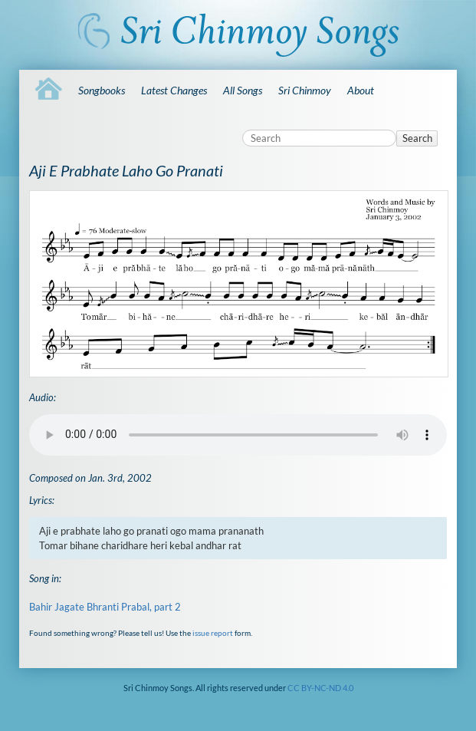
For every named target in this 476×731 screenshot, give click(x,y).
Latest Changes (174, 90)
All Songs (242, 90)
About (360, 90)
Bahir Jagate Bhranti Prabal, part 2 (105, 607)
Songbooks (101, 90)
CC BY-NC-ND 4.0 (320, 688)
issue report (212, 632)
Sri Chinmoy (304, 90)
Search (417, 138)
